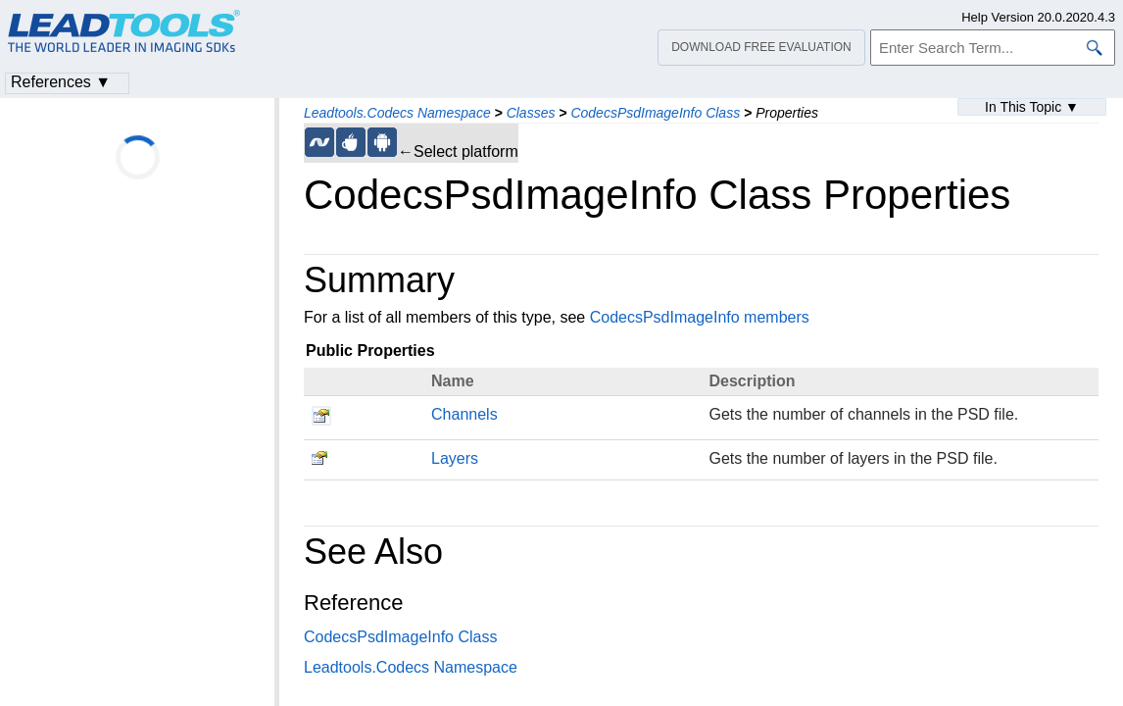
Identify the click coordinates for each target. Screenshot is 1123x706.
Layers (454, 458)
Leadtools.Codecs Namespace (397, 113)
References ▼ (61, 82)
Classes (531, 113)
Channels (464, 414)
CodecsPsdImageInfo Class (655, 113)
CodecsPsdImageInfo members (699, 317)
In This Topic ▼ (1032, 107)
